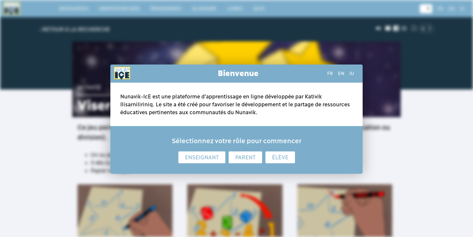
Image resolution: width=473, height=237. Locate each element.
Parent (245, 157)
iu (351, 73)
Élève (280, 157)
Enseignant (202, 157)
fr (330, 73)
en (341, 73)
